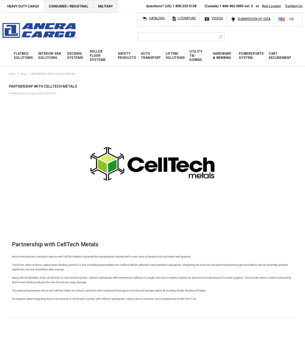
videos (217, 18)
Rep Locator (271, 6)
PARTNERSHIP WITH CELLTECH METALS (43, 86)
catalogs (157, 18)
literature (187, 18)
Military (105, 6)
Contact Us (294, 6)
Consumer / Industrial (68, 6)
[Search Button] (220, 37)
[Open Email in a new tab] (16, 323)
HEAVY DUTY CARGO (23, 6)
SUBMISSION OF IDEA (254, 19)
